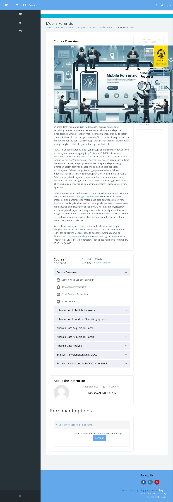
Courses (61, 5)
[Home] (20, 23)
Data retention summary (153, 493)
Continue (99, 437)
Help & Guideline (77, 5)
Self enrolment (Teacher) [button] (75, 425)
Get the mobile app (156, 496)
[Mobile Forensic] (20, 14)
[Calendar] (20, 31)
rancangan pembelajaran (87, 196)
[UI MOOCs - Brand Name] (20, 5)
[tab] (92, 272)
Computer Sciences (86, 27)
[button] (52, 5)
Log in (166, 5)
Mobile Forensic (106, 27)
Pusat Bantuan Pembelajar (74, 236)
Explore (70, 27)
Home (49, 27)
